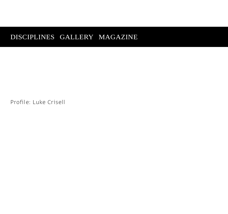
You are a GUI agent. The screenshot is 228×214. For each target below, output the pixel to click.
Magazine (118, 10)
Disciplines (32, 10)
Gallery (77, 10)
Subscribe (177, 50)
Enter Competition (48, 30)
